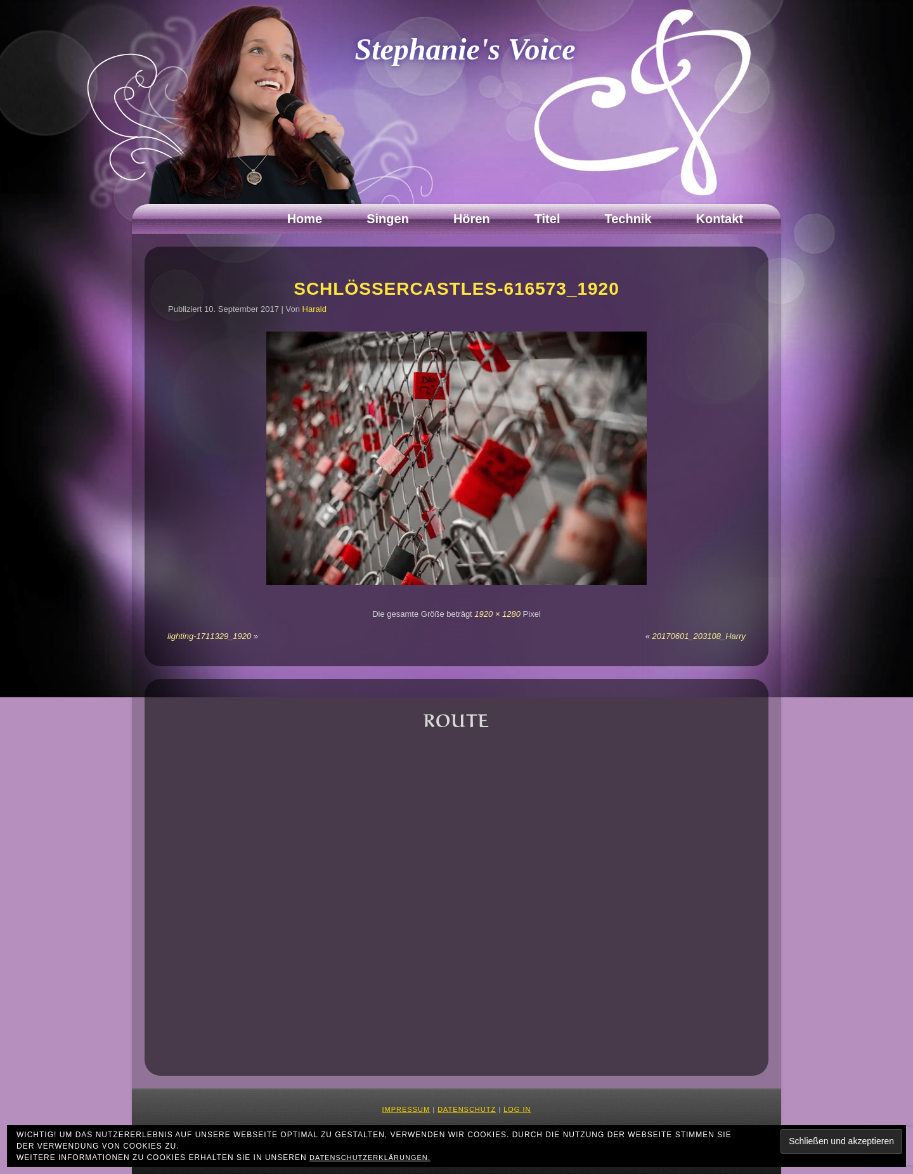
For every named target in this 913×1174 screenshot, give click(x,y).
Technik (627, 219)
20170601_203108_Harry (699, 636)
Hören (471, 219)
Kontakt (719, 219)
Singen (387, 219)
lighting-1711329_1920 (209, 636)
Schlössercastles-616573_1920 (456, 289)
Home (305, 219)
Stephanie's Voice (465, 49)
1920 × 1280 (497, 614)
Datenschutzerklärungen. (370, 1157)
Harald (314, 309)
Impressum (406, 1109)
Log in (517, 1109)
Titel (547, 219)
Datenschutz (466, 1109)
